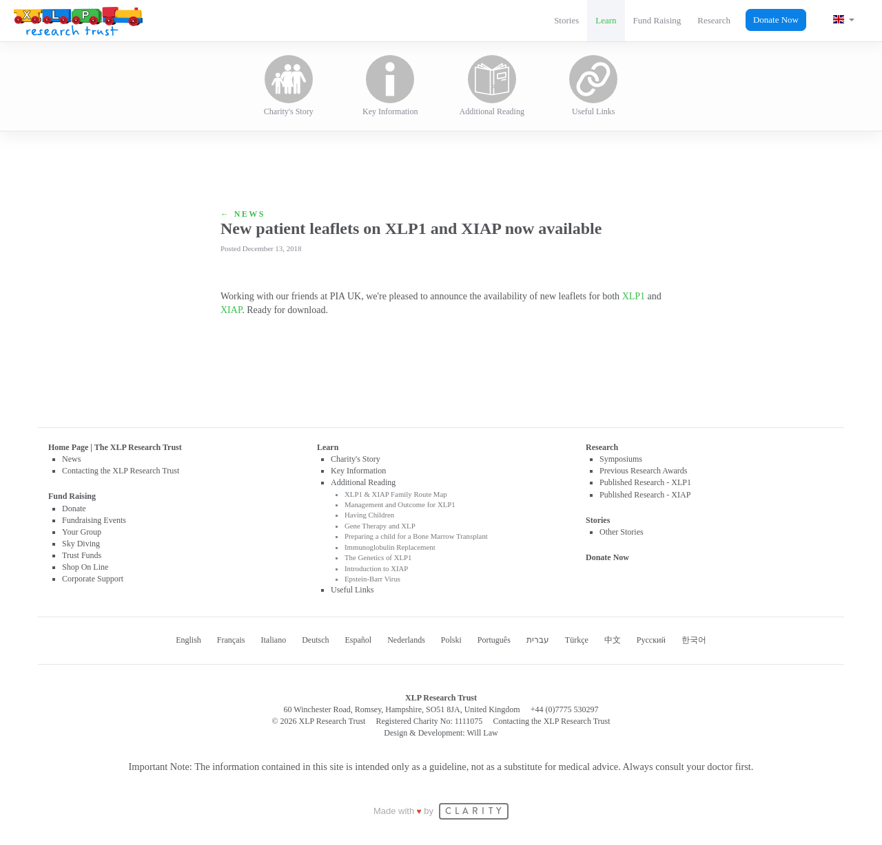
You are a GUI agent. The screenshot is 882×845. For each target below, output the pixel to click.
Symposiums (620, 459)
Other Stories (621, 532)
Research (713, 20)
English (188, 640)
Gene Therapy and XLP (380, 526)
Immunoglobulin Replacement (390, 547)
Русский (651, 640)
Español (358, 640)
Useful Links (593, 85)
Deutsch (315, 640)
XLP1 (633, 296)
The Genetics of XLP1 (378, 557)
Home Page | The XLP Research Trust (115, 447)
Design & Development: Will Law (441, 733)
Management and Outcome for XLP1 (400, 504)
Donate (74, 508)
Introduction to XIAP (376, 568)
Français (231, 640)
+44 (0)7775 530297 (565, 709)
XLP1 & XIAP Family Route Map (396, 494)
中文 (612, 640)
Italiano (274, 640)
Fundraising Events (94, 520)
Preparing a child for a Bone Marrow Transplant (416, 536)
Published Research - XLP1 (645, 482)
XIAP (231, 310)
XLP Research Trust (78, 21)
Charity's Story (289, 85)
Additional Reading (492, 85)
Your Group (81, 532)
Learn (605, 20)
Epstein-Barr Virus (372, 579)
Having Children (369, 515)
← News (242, 214)
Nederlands (406, 640)
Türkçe (576, 640)
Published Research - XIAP (644, 495)
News (71, 459)
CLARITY (474, 811)
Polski (451, 640)
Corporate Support (92, 579)
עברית (537, 640)
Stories (566, 20)
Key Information (390, 85)
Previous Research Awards (643, 470)
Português (494, 640)
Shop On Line (85, 567)
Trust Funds (81, 555)
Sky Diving (81, 543)
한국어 (693, 640)
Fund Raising (657, 20)
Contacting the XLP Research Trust (120, 470)
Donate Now (776, 19)
